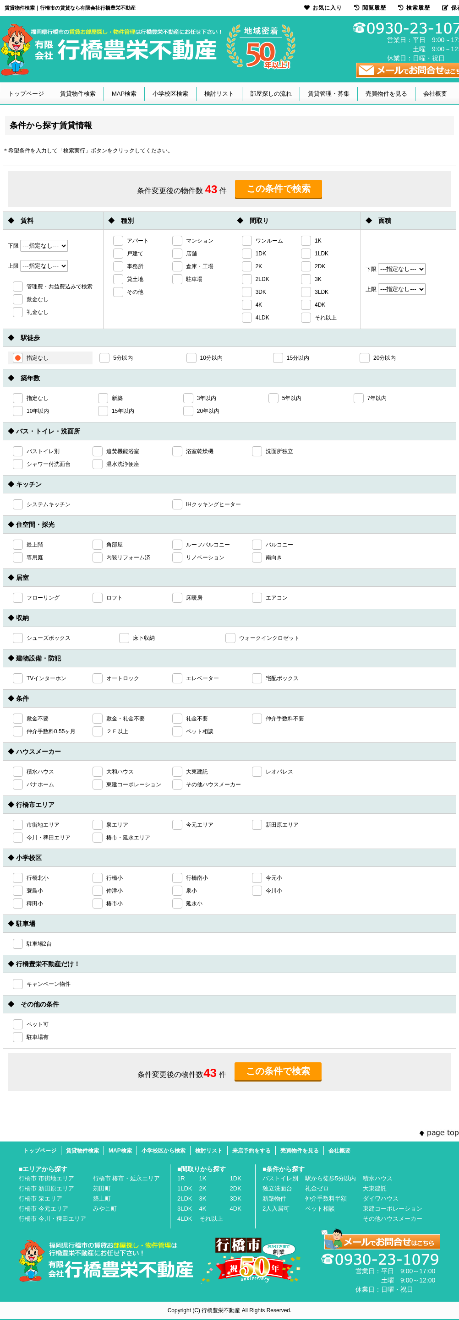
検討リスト (219, 93)
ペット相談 (320, 1208)
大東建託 (375, 1188)
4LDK (184, 1218)
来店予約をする (251, 1150)
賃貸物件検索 (78, 93)
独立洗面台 (277, 1188)
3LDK (184, 1208)
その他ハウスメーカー (392, 1218)
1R (181, 1178)
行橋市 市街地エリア (46, 1178)
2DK (235, 1188)
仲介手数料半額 (326, 1198)
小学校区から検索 (164, 1150)
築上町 (102, 1198)
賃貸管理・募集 (329, 93)
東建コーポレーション (392, 1208)
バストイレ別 (280, 1178)
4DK (235, 1208)
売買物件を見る (386, 93)
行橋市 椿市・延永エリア (126, 1178)
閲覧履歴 (370, 8)
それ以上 (211, 1218)
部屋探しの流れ (271, 93)
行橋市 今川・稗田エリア (52, 1218)
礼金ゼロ (317, 1188)
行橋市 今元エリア (43, 1208)
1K (203, 1178)
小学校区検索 (170, 93)
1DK (235, 1178)
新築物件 (274, 1198)
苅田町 (102, 1188)
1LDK (184, 1188)
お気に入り (323, 8)
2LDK (184, 1198)
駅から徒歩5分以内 (330, 1178)
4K (203, 1208)
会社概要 (435, 93)
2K (203, 1188)
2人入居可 (276, 1208)
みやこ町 (105, 1208)
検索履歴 (414, 8)
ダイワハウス (381, 1198)
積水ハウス (378, 1178)
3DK (235, 1198)
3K (203, 1198)
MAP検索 (124, 93)
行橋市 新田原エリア (46, 1188)
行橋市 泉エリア (40, 1198)
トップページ (26, 93)
